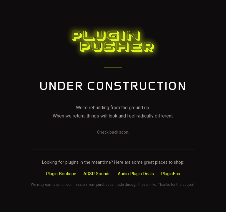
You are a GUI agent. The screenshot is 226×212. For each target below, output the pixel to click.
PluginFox (170, 173)
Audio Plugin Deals (136, 173)
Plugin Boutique (61, 173)
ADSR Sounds (97, 173)
